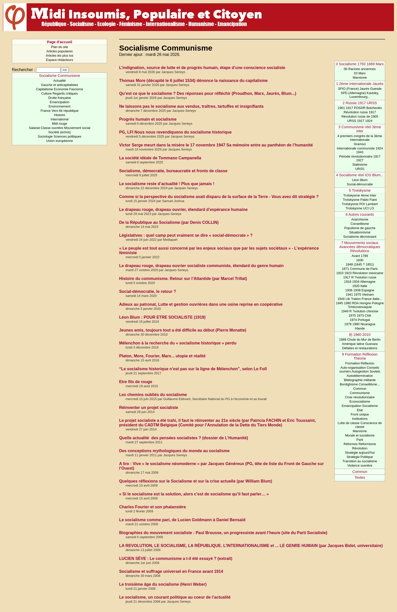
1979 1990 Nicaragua (359, 324)
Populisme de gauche (359, 228)
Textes (359, 477)
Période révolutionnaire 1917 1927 (360, 158)
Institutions (359, 419)
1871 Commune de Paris (360, 269)
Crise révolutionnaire (359, 397)
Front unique (360, 414)
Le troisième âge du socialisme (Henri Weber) (163, 584)
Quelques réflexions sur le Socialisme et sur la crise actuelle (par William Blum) (195, 481)
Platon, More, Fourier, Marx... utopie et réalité (162, 356)
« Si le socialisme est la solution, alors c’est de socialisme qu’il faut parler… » (194, 494)
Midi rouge (59, 123)
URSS (359, 169)
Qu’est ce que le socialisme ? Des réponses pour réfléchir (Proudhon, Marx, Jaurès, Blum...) (207, 93)
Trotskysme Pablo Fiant (360, 200)
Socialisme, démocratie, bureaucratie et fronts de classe (173, 171)
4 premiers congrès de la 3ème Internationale (360, 138)
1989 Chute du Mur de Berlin (360, 339)
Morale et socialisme (360, 435)
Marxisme (360, 77)
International (59, 119)
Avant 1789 (360, 256)
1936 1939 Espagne (359, 290)
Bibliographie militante (359, 380)
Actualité (59, 80)
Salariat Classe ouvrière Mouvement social (59, 128)
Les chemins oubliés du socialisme (153, 394)
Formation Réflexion (359, 363)
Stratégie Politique (360, 457)
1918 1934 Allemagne (359, 281)
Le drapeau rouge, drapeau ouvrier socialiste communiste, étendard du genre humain (201, 266)
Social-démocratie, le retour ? (147, 291)
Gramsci (360, 144)
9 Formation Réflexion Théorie (360, 356)
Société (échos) (59, 132)
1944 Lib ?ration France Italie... (360, 299)
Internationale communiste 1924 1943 (360, 150)
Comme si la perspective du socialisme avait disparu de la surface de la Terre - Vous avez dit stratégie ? (219, 196)
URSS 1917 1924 (359, 121)
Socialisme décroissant (359, 236)
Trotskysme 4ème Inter (359, 195)
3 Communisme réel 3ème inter (360, 129)
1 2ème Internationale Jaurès (359, 84)
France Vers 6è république (59, 111)
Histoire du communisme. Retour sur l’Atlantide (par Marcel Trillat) (183, 278)
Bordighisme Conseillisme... (360, 384)
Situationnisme (359, 232)
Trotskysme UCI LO (360, 208)
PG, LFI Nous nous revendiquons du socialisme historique (175, 132)
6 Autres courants (360, 214)
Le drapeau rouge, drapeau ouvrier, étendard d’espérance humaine (183, 209)
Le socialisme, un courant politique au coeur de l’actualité (174, 597)
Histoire (59, 115)
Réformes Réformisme (360, 444)
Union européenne (59, 141)
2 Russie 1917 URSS (360, 103)
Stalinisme (359, 164)
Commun (359, 388)
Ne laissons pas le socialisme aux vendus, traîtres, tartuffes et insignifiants (191, 106)
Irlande (360, 328)
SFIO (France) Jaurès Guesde (360, 89)
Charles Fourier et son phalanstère (152, 507)
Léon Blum (359, 180)
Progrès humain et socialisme (147, 119)
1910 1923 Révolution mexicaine (359, 273)
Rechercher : (23, 70)
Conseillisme (360, 224)
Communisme (360, 393)
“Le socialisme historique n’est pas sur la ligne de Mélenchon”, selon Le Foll (193, 369)
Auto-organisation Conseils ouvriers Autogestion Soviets (359, 369)
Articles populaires (59, 51)
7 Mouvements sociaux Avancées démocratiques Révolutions (359, 247)
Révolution (359, 448)
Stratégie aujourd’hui (359, 452)
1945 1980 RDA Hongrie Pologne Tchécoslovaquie (360, 305)
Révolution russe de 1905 (359, 116)
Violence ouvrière (359, 465)
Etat (360, 410)
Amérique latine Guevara (360, 344)
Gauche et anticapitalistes (59, 85)
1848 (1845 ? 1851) (360, 264)
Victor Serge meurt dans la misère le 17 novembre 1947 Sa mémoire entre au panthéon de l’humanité (216, 145)
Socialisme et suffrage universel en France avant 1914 (171, 571)
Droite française (59, 98)
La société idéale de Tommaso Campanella (160, 158)
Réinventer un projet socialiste (148, 407)
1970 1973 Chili (360, 315)
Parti (359, 440)
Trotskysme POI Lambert (360, 204)
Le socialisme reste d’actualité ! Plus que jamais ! (166, 184)
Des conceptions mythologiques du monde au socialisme (174, 451)
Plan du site (59, 47)
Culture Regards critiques (59, 93)
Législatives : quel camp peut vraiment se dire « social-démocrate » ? (185, 235)
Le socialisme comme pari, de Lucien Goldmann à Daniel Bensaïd (182, 520)
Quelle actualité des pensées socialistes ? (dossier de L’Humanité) (183, 438)
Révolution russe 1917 (360, 112)
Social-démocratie (360, 184)
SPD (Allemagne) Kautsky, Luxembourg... (360, 95)
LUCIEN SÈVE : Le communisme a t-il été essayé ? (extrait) (175, 558)
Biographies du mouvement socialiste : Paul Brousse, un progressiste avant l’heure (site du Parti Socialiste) (223, 533)
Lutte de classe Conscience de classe (360, 425)
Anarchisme (359, 219)
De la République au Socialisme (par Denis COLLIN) (169, 222)
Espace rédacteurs (59, 60)
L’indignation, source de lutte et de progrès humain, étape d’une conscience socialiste (202, 67)
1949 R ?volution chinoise (360, 311)
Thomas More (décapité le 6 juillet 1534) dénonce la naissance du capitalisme (193, 80)
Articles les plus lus (59, 55)
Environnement (59, 106)
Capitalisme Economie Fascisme (59, 89)
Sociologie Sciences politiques (59, 136)
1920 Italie (359, 286)
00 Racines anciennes (360, 69)
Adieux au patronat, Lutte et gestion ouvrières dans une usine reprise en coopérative (201, 304)
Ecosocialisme (359, 401)
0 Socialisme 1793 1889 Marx (360, 64)
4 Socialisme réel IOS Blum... (359, 175)
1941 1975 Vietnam (360, 294)
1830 (359, 260)
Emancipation (59, 102)
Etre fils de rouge (135, 382)
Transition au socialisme (360, 461)
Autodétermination (360, 376)
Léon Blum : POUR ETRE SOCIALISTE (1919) (162, 317)
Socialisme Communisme (59, 76)
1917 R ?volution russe (359, 277)
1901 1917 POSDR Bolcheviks (360, 108)
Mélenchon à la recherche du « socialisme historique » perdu (177, 343)
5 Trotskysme (360, 190)
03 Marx (360, 73)
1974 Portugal (360, 320)
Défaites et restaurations (360, 348)
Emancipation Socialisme (360, 406)
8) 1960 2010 (360, 335)
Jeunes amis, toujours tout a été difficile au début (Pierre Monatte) (182, 330)
